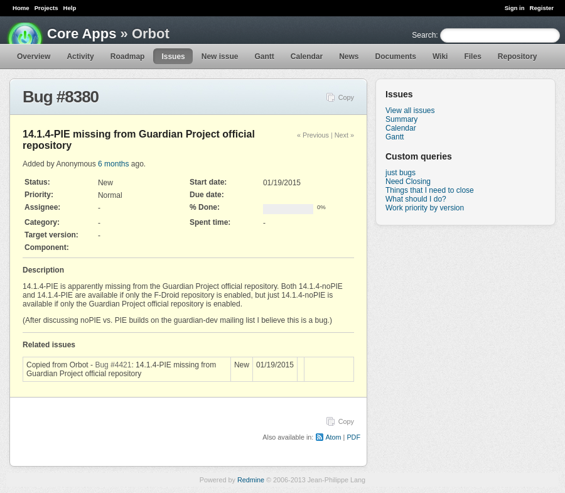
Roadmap (127, 56)
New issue (220, 56)
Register (542, 7)
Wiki (440, 56)
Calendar (307, 56)
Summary (401, 119)
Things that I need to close (429, 190)
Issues (173, 56)
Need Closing (408, 181)
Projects (46, 7)
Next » (344, 135)
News (348, 56)
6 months (113, 164)
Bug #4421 (113, 364)
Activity (80, 56)
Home (21, 7)
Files (472, 56)
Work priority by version (424, 207)
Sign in (515, 7)
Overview (33, 56)
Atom (333, 437)
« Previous (313, 135)
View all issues (409, 110)
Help (70, 7)
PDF (353, 437)
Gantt (264, 56)
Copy (346, 97)
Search (424, 35)
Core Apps (81, 33)
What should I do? (415, 199)
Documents (395, 56)
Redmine (250, 480)
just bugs (400, 172)
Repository (517, 56)
